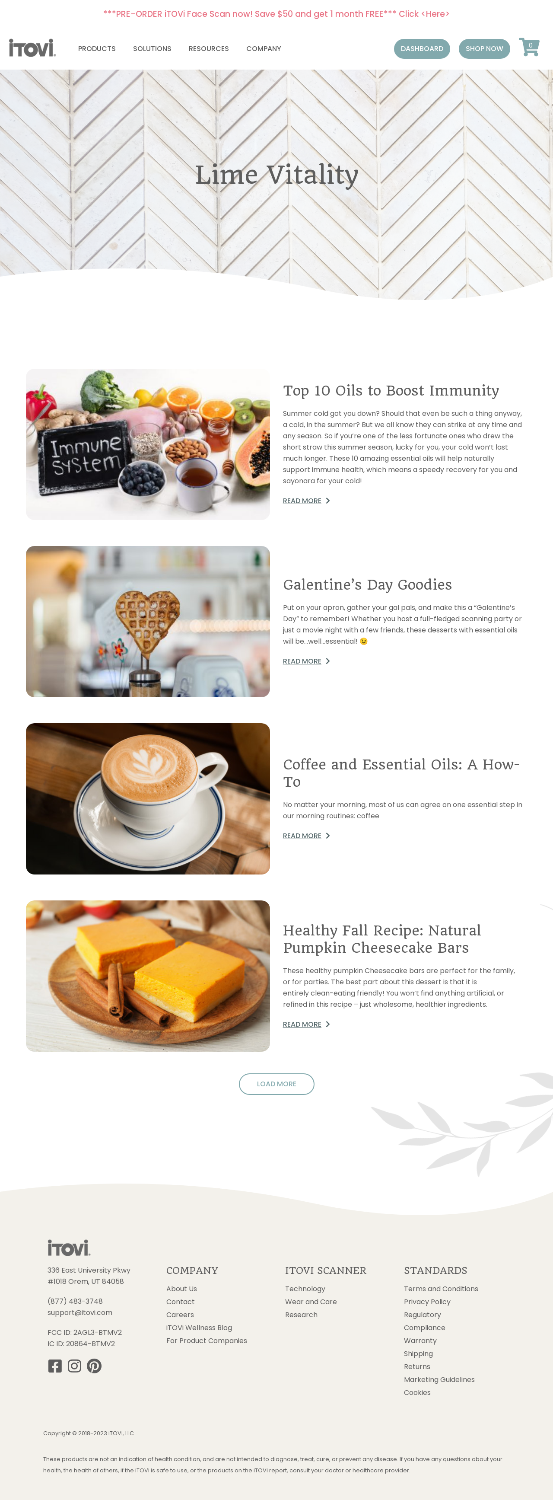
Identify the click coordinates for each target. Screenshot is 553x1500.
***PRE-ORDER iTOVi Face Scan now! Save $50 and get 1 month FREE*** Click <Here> (276, 14)
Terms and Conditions (441, 1289)
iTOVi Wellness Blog (199, 1328)
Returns (417, 1367)
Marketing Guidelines (439, 1380)
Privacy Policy (427, 1302)
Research (301, 1315)
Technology (305, 1289)
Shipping (418, 1354)
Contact (180, 1302)
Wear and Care (311, 1302)
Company (263, 49)
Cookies (417, 1392)
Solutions (152, 49)
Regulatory (422, 1315)
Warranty (420, 1341)
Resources (209, 49)
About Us (181, 1289)
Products (97, 49)
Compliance (424, 1328)
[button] (422, 49)
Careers (180, 1315)
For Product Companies (206, 1341)
